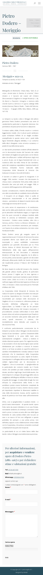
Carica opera (10, 542)
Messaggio (10, 512)
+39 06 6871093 (13, 470)
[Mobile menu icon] (39, 3)
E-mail (8, 499)
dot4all (25, 572)
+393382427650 (19, 477)
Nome (8, 487)
